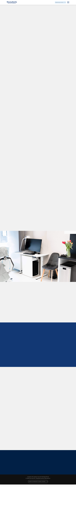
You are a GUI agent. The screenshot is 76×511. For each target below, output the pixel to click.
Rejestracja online (57, 2)
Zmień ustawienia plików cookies (37, 507)
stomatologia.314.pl (44, 503)
